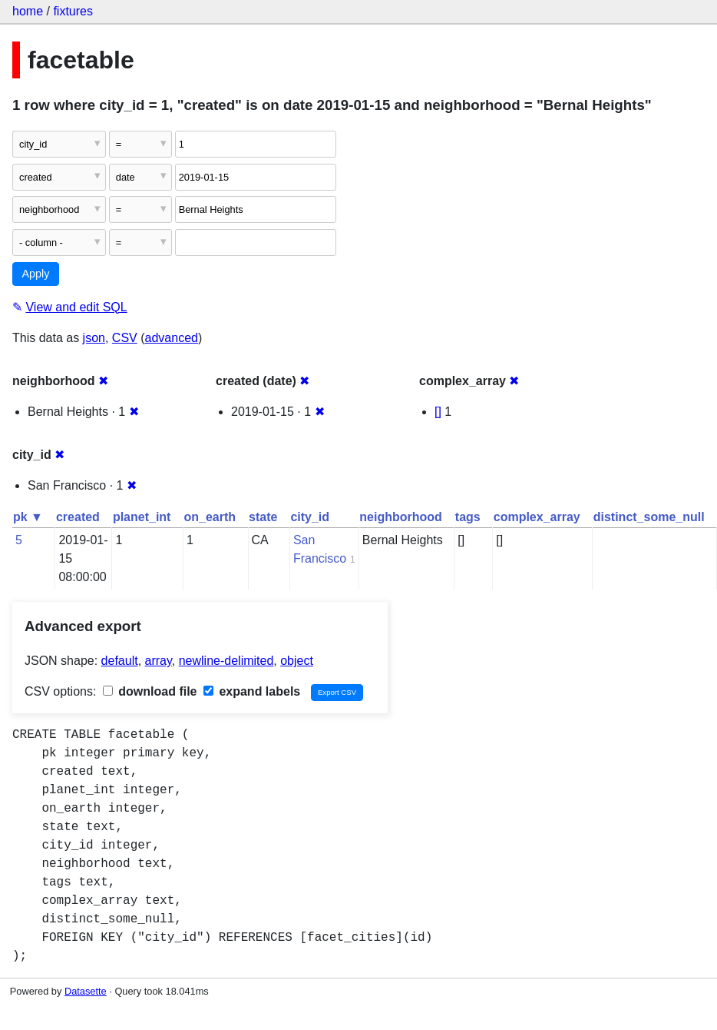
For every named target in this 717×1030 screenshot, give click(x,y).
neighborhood (400, 516)
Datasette (85, 991)
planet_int (142, 516)
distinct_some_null (649, 516)
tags (468, 516)
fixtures (73, 11)
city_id (309, 516)
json (94, 337)
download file (150, 691)
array (158, 660)
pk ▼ (28, 516)
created (78, 516)
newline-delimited (226, 660)
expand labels (251, 691)
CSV (124, 337)
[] (437, 411)
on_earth (209, 516)
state (263, 516)
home (27, 11)
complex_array (537, 516)
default (119, 660)
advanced (171, 337)
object (296, 660)
